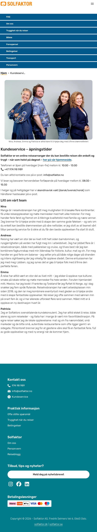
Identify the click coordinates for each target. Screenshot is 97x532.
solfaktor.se (56, 524)
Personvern (9, 65)
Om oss (7, 23)
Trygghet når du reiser (14, 30)
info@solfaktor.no (22, 391)
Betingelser (9, 51)
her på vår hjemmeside (57, 159)
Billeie (6, 37)
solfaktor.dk (40, 524)
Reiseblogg (14, 454)
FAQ (5, 16)
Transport (8, 58)
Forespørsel (9, 44)
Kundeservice (20, 396)
